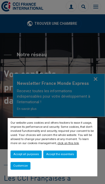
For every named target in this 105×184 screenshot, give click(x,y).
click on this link (68, 143)
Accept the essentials (60, 154)
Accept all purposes (26, 154)
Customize (20, 165)
